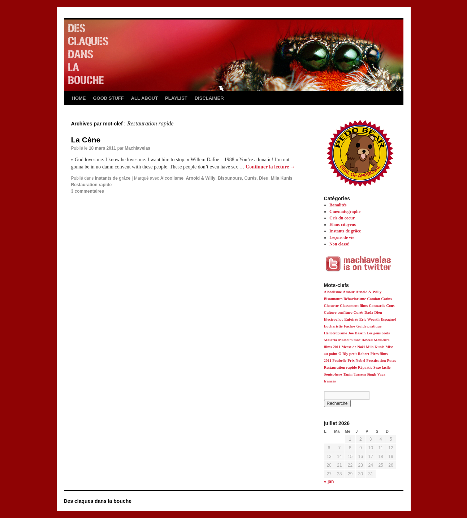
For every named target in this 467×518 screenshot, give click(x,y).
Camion (373, 299)
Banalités (337, 204)
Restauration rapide (91, 184)
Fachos (349, 326)
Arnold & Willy (201, 178)
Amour (349, 292)
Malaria (330, 340)
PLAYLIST (176, 98)
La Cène (86, 140)
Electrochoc (333, 319)
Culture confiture (338, 312)
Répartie (365, 367)
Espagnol (388, 319)
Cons (390, 306)
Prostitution (376, 361)
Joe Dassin (357, 333)
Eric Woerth (369, 319)
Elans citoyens (342, 224)
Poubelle (339, 361)
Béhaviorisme (354, 299)
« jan (329, 481)
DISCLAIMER (209, 98)
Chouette (331, 306)
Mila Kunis (282, 178)
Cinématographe (344, 211)
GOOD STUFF (108, 98)
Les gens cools (378, 333)
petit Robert (359, 354)
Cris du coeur (342, 218)
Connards (377, 306)
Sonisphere (333, 374)
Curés (250, 178)
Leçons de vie (341, 237)
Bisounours (230, 178)
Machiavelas (137, 148)
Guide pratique (369, 326)
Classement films (354, 306)
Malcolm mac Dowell (355, 340)
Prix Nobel (356, 361)
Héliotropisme (335, 333)
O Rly (343, 354)
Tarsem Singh (365, 374)
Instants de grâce (113, 178)
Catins (386, 299)
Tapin (348, 374)
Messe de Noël (353, 347)
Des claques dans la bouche (98, 501)
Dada (368, 312)
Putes (391, 361)
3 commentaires (87, 191)
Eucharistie (333, 326)
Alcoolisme (171, 178)
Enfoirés (351, 319)
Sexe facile (382, 367)
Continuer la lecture (270, 167)
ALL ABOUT (144, 98)
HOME (79, 98)
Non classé (339, 244)
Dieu (263, 178)
